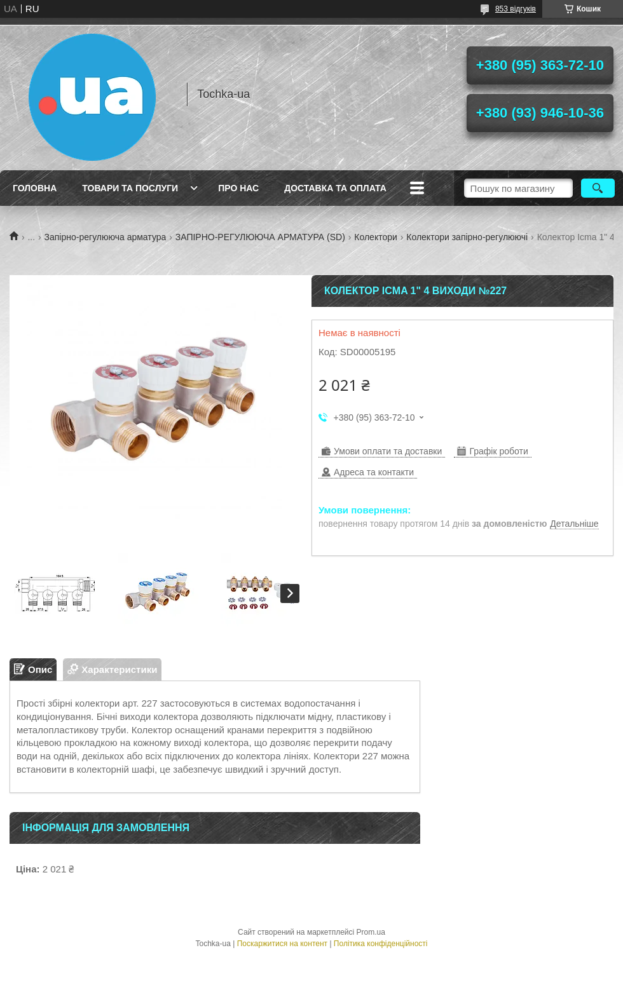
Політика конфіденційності (381, 943)
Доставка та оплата (335, 188)
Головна (35, 188)
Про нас (238, 188)
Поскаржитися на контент (282, 943)
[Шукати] (598, 188)
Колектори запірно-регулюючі (467, 237)
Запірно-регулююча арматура (105, 237)
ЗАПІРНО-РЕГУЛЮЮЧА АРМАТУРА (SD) (260, 237)
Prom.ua (371, 932)
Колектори (375, 237)
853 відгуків (515, 8)
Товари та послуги (130, 188)
